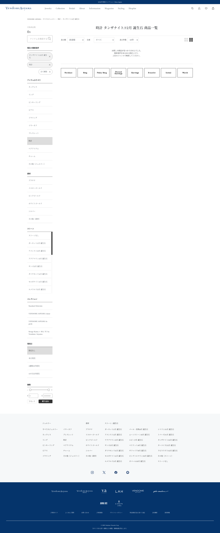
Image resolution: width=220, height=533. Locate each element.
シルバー (32, 211)
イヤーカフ (33, 126)
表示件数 (123, 40)
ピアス (31, 110)
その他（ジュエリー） (37, 164)
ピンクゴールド (34, 196)
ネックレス (33, 87)
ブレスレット (34, 133)
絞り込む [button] (45, 401)
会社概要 (154, 512)
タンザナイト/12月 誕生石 (71, 19)
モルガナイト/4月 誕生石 (38, 282)
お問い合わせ (85, 512)
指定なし (32, 351)
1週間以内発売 (34, 366)
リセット (32, 401)
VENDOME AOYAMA (34, 19)
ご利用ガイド (54, 512)
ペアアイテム (34, 149)
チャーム (32, 156)
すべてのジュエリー (49, 19)
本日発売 (32, 358)
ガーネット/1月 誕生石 (37, 243)
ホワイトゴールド (35, 204)
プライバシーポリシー (116, 512)
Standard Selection (35, 306)
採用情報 (167, 512)
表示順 (63, 40)
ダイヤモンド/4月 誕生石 (38, 274)
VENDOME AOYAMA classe (39, 314)
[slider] (30, 390)
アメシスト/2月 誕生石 (37, 251)
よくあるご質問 (69, 512)
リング (31, 95)
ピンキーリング (34, 102)
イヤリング (33, 118)
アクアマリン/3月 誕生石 (38, 259)
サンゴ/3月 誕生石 (35, 266)
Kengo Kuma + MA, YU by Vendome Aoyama (39, 333)
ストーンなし (34, 236)
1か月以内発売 (34, 374)
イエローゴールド (35, 188)
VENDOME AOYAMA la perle (38, 322)
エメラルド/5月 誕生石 (37, 290)
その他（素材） (34, 219)
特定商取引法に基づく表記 (137, 512)
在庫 (88, 40)
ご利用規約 (99, 512)
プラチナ (32, 180)
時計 (59, 19)
